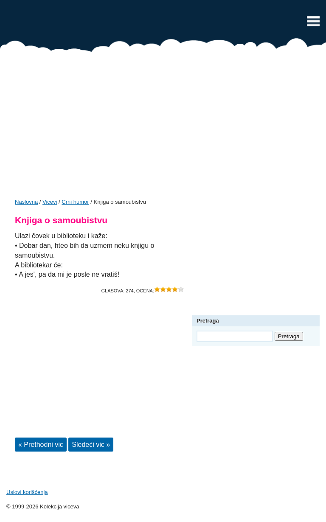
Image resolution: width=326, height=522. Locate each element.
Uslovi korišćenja (27, 492)
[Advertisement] (163, 128)
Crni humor (75, 202)
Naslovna (26, 202)
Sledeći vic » (91, 444)
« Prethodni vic (40, 444)
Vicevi (163, 23)
